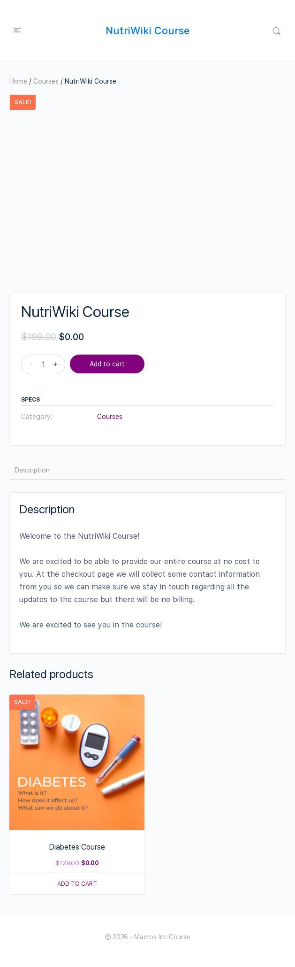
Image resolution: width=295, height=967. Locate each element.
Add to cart (107, 364)
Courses (46, 81)
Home (18, 81)
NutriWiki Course (147, 30)
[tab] (32, 470)
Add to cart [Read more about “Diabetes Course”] (77, 884)
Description (32, 470)
